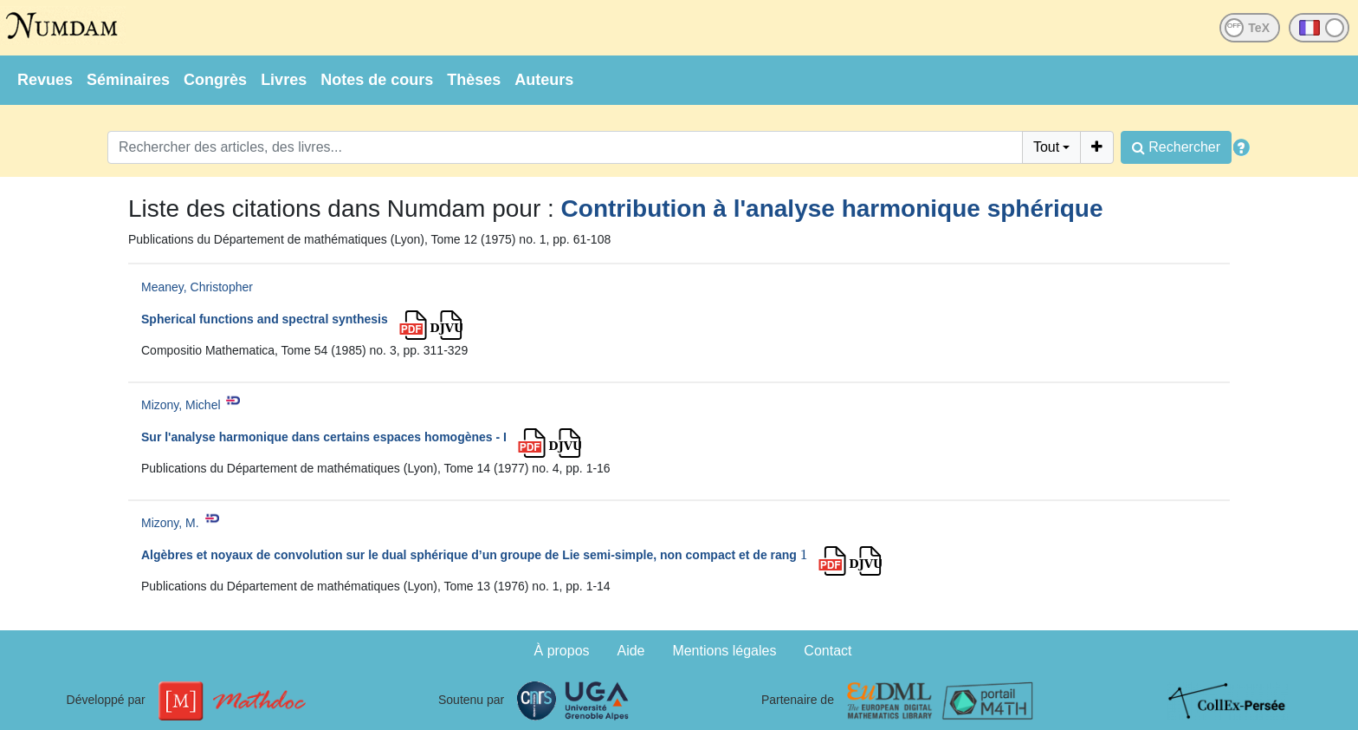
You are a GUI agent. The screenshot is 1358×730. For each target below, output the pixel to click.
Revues (45, 79)
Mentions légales (724, 650)
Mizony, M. (170, 523)
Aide (630, 650)
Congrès (215, 79)
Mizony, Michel (181, 405)
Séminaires (128, 79)
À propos (562, 650)
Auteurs (543, 79)
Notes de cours (376, 79)
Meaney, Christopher (197, 287)
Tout (1046, 147)
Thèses (474, 79)
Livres (284, 79)
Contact (827, 650)
